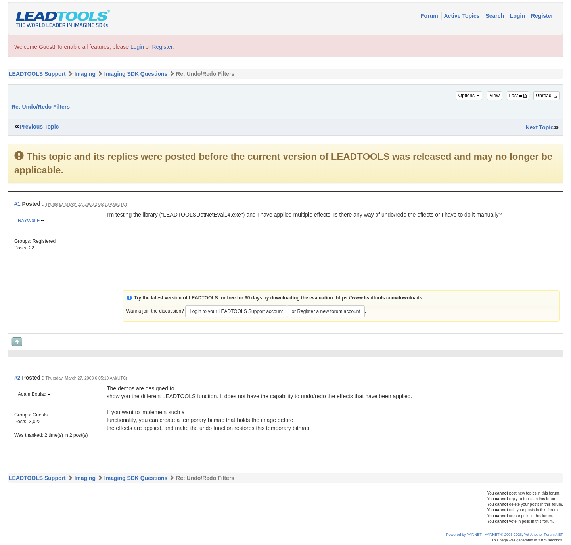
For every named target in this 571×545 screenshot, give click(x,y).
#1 (17, 204)
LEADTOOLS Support (37, 74)
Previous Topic (39, 126)
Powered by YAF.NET (464, 535)
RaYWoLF (29, 220)
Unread (546, 95)
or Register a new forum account (325, 311)
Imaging (85, 74)
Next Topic (539, 127)
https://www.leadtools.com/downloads (379, 298)
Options (469, 95)
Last (518, 95)
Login (518, 16)
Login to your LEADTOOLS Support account (236, 311)
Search (495, 16)
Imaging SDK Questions (135, 74)
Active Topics (462, 16)
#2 (17, 377)
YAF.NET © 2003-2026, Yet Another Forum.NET (524, 535)
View (494, 95)
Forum (430, 16)
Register (542, 16)
